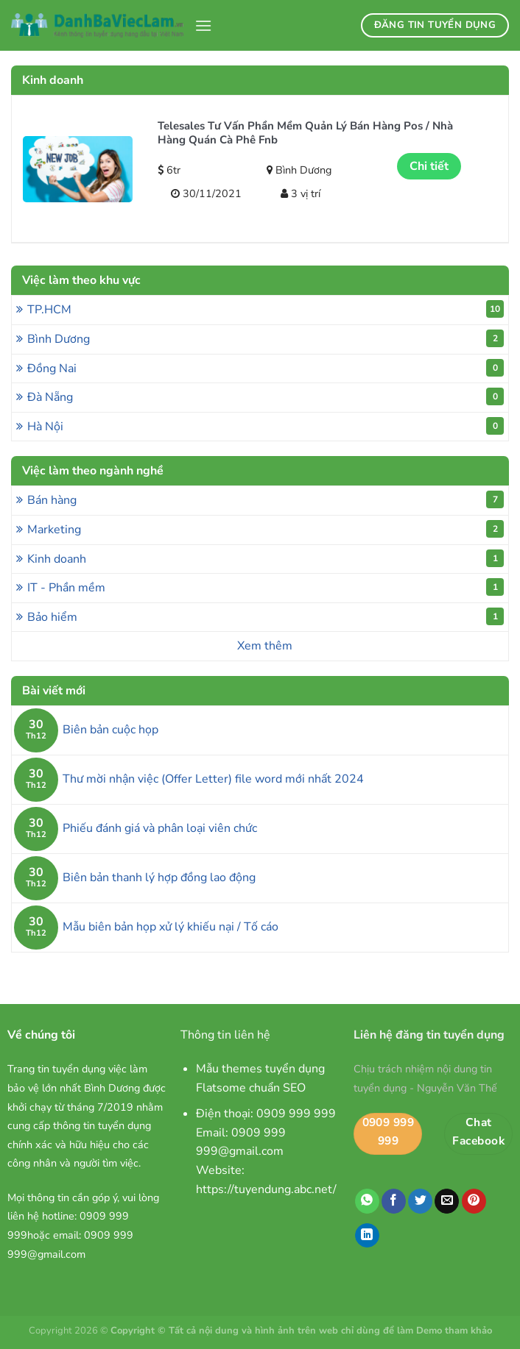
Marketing (265, 529)
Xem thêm (264, 646)
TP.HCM (265, 309)
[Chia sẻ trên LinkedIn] (367, 1235)
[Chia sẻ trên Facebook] (394, 1201)
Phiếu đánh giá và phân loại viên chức (160, 829)
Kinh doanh (265, 558)
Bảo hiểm (265, 616)
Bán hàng (265, 499)
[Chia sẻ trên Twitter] (420, 1201)
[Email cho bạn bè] (447, 1201)
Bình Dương (265, 338)
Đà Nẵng (265, 396)
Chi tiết (429, 166)
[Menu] (203, 25)
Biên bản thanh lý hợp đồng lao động (159, 878)
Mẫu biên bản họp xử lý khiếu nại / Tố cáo (170, 927)
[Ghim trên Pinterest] (474, 1201)
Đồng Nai (265, 368)
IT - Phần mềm (265, 587)
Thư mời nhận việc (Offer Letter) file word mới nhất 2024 (213, 779)
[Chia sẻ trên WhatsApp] (367, 1201)
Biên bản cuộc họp (110, 730)
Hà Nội (265, 426)
